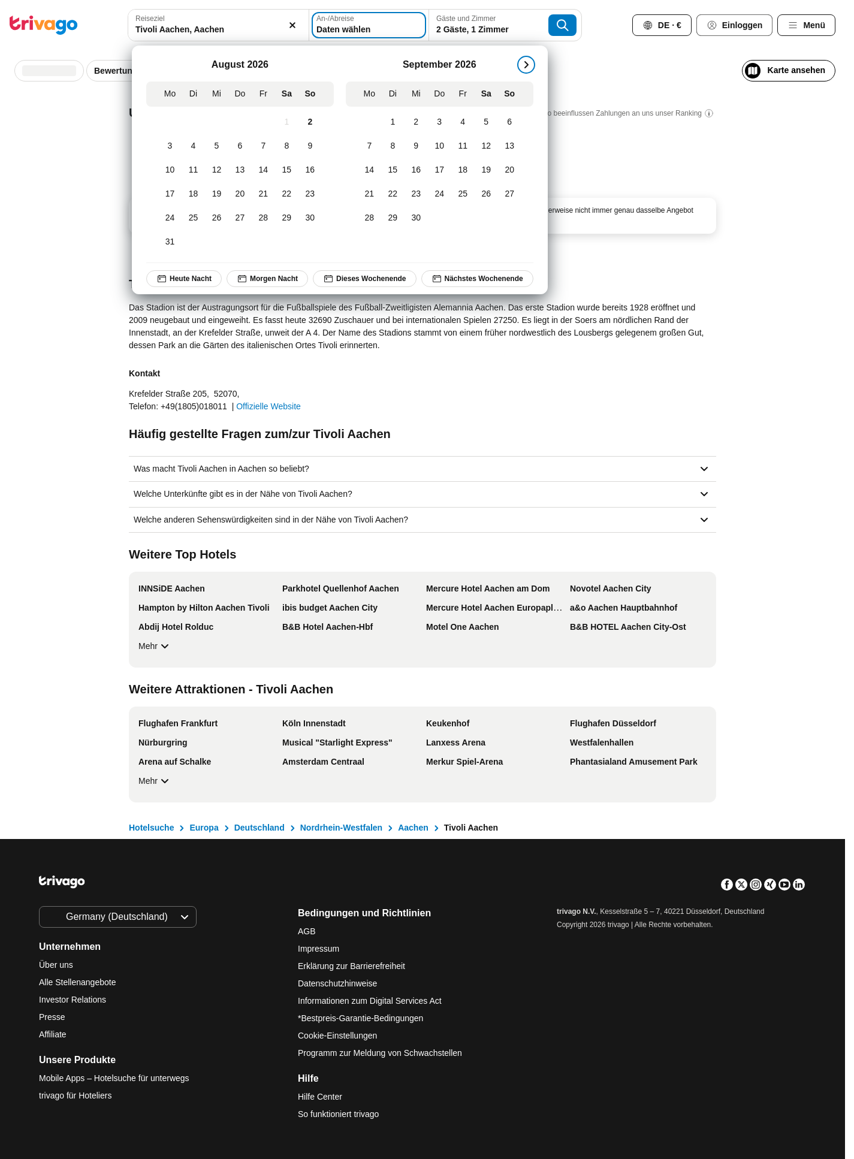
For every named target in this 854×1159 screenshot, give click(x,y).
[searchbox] (218, 29)
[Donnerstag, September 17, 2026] (439, 170)
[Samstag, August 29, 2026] (286, 218)
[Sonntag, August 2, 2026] (310, 122)
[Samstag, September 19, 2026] (486, 170)
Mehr (155, 646)
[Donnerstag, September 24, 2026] (439, 194)
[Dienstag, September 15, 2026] (393, 170)
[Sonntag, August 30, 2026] (310, 218)
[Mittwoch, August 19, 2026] (216, 194)
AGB (307, 931)
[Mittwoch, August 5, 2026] (216, 146)
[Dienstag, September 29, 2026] (393, 218)
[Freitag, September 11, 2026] (463, 146)
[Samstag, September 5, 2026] (486, 122)
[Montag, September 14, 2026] (369, 170)
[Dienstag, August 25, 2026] (193, 218)
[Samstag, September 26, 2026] (486, 194)
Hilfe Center (320, 1096)
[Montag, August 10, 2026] (170, 170)
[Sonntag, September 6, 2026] (509, 122)
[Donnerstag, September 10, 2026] (439, 146)
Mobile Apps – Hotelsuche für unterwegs (114, 1078)
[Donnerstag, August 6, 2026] (240, 146)
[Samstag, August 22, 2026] (286, 194)
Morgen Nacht (267, 278)
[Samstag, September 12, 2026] (486, 146)
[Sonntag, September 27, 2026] (509, 194)
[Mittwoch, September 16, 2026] (416, 170)
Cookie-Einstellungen (338, 1035)
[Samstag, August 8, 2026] (286, 146)
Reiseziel (150, 18)
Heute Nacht (184, 278)
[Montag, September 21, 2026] (369, 194)
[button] (218, 25)
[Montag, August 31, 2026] (170, 242)
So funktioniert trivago (338, 1114)
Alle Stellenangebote (77, 982)
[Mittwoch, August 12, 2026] (216, 170)
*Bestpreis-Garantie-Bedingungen (360, 1018)
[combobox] (218, 25)
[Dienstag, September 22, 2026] (393, 194)
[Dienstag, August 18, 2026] (193, 194)
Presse (52, 1017)
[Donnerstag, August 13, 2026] (240, 170)
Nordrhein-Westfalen (341, 827)
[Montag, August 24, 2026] (170, 218)
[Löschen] (293, 25)
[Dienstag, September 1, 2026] (393, 122)
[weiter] (526, 65)
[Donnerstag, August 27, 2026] (240, 218)
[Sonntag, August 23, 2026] (310, 194)
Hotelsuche (151, 827)
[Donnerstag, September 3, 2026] (439, 122)
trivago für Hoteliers (75, 1095)
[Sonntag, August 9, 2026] (310, 146)
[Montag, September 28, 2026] (369, 218)
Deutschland (259, 827)
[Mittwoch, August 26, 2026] (216, 218)
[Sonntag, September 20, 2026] (509, 170)
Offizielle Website (268, 406)
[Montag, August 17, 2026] (170, 194)
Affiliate (53, 1034)
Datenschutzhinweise (337, 983)
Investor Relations (72, 999)
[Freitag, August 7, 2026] (263, 146)
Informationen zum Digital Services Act (370, 1001)
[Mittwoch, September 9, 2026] (416, 146)
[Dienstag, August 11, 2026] (193, 170)
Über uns (56, 965)
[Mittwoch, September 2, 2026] (416, 122)
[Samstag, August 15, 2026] (286, 170)
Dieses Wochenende (364, 278)
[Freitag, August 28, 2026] (263, 218)
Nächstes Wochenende (477, 278)
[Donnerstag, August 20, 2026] (240, 194)
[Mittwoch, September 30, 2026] (416, 218)
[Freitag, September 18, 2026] (463, 170)
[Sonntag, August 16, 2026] (310, 170)
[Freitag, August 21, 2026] (263, 194)
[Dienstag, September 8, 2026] (393, 146)
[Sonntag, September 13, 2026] (509, 146)
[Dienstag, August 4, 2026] (193, 146)
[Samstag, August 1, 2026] (286, 122)
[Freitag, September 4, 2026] (463, 122)
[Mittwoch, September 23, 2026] (416, 194)
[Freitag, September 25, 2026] (463, 194)
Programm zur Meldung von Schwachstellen (380, 1053)
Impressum (318, 948)
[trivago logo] (44, 25)
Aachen (413, 827)
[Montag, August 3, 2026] (170, 146)
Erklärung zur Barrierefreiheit (351, 966)
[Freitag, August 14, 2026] (263, 170)
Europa (203, 827)
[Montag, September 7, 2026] (369, 146)
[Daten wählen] (368, 25)
